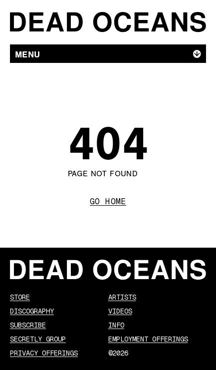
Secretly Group (38, 339)
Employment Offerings (148, 339)
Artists (122, 297)
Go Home (108, 201)
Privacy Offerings (44, 353)
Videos (120, 311)
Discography (32, 311)
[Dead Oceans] (108, 22)
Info (116, 325)
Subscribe (28, 325)
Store (20, 297)
